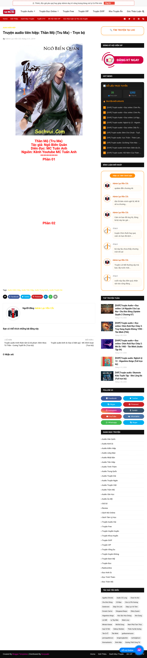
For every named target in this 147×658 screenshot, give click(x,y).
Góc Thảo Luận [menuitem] (134, 11)
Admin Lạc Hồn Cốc (13, 39)
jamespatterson (107, 638)
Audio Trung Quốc (41, 290)
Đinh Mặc (118, 642)
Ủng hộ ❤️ (109, 3)
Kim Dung (138, 616)
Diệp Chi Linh (117, 607)
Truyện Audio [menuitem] (27, 11)
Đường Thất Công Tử (132, 642)
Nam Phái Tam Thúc (135, 625)
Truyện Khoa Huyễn (110, 536)
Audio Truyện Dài (55, 290)
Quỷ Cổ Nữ (106, 629)
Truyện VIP (106, 545)
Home (5, 19)
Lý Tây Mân (114, 620)
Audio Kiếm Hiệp (14, 290)
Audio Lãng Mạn (109, 453)
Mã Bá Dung (120, 625)
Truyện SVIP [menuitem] (99, 11)
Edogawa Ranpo (121, 611)
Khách (115, 228)
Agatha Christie (107, 598)
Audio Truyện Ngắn (110, 480)
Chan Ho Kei (134, 598)
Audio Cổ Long (122, 598)
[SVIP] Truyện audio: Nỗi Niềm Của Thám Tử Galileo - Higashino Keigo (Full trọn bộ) (124, 153)
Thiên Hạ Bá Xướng (134, 629)
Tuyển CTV (41, 19)
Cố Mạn (118, 602)
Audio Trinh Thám (109, 467)
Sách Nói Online (108, 513)
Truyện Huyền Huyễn (110, 531)
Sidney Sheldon (118, 629)
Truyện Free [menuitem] (68, 11)
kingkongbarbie (122, 638)
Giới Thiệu (14, 19)
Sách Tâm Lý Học (109, 517)
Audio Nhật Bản (108, 457)
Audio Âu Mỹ (107, 499)
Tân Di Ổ (105, 633)
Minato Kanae (107, 625)
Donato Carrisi (107, 611)
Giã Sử (105, 503)
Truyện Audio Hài (109, 522)
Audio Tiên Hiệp (28, 290)
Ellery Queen (135, 611)
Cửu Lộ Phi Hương (131, 602)
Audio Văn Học (108, 494)
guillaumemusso (128, 633)
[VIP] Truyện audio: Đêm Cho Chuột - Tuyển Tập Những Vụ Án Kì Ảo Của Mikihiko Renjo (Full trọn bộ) (124, 133)
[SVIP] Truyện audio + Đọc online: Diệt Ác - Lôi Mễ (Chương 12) (124, 128)
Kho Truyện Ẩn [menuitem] (116, 11)
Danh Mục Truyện (27, 19)
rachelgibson (135, 638)
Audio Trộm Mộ (108, 490)
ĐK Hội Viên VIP (54, 19)
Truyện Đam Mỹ (108, 559)
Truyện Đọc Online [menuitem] (48, 11)
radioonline (107, 568)
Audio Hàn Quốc (109, 439)
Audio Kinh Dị (107, 444)
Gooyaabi (45, 654)
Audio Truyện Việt (109, 485)
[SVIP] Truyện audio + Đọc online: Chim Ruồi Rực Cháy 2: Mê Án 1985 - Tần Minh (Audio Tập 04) (124, 113)
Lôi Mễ (104, 620)
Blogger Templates (20, 654)
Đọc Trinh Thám (108, 577)
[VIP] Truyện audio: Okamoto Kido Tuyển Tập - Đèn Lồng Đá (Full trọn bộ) (128, 375)
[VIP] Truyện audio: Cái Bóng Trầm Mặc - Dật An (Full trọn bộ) (124, 143)
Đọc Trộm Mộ (107, 582)
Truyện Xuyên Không (110, 554)
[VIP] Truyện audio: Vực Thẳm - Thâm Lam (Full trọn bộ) (124, 138)
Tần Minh (115, 633)
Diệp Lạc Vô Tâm (132, 607)
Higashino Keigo (108, 616)
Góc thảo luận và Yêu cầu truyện (75, 19)
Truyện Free (107, 526)
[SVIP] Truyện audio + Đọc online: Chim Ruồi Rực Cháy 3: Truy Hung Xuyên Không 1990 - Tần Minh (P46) (124, 108)
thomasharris (107, 642)
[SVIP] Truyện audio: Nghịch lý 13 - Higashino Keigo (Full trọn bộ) (124, 123)
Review (105, 508)
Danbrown (106, 607)
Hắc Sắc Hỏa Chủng (124, 616)
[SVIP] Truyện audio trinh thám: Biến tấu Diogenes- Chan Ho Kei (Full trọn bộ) (124, 148)
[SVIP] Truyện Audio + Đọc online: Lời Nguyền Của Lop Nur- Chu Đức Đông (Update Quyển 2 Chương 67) (124, 118)
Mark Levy (125, 620)
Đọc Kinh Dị (107, 572)
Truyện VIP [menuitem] (83, 11)
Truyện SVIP (107, 540)
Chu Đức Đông (107, 602)
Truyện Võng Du (108, 549)
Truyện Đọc (106, 563)
